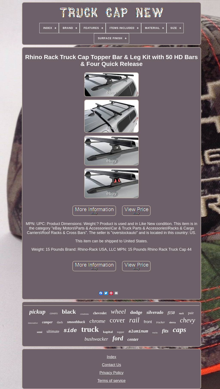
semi (39, 332)
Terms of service (111, 381)
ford (117, 338)
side (70, 330)
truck (90, 329)
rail (134, 320)
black (69, 311)
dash (60, 322)
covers (54, 313)
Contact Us (111, 365)
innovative (33, 323)
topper (120, 332)
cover (117, 320)
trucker (160, 322)
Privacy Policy (111, 373)
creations (84, 314)
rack (181, 313)
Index (111, 357)
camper (47, 322)
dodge (136, 312)
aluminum (138, 331)
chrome (97, 321)
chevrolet (100, 313)
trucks (154, 332)
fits (165, 331)
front (148, 321)
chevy (187, 320)
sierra (172, 322)
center (132, 339)
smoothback (76, 322)
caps (179, 330)
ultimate (53, 331)
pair (191, 313)
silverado (155, 312)
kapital (108, 332)
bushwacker (96, 339)
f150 (171, 313)
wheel (118, 311)
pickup (37, 312)
